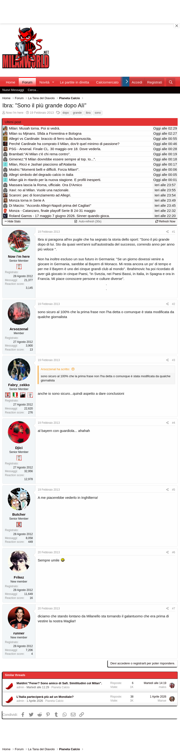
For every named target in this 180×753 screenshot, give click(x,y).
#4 (173, 422)
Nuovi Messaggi (13, 90)
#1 (173, 231)
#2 (173, 304)
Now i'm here (14, 112)
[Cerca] (170, 82)
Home (10, 82)
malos (162, 687)
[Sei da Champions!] (30, 395)
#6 (173, 552)
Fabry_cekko (19, 385)
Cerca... (33, 90)
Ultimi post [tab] (13, 122)
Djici (19, 448)
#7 (173, 608)
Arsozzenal (19, 329)
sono (98, 112)
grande (77, 112)
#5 (173, 489)
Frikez (19, 577)
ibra (88, 112)
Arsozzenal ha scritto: (55, 369)
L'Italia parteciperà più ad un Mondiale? (45, 697)
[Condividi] (167, 232)
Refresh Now (165, 221)
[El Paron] (22, 395)
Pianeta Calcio (60, 687)
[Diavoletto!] (7, 395)
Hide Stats (13, 221)
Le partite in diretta (74, 82)
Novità (44, 82)
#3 (173, 360)
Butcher (19, 514)
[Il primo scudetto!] (15, 395)
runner (19, 633)
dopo (66, 112)
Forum (27, 82)
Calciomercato (107, 82)
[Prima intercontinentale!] (19, 266)
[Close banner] (176, 25)
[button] (53, 82)
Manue (162, 700)
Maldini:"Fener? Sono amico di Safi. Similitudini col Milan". (59, 683)
